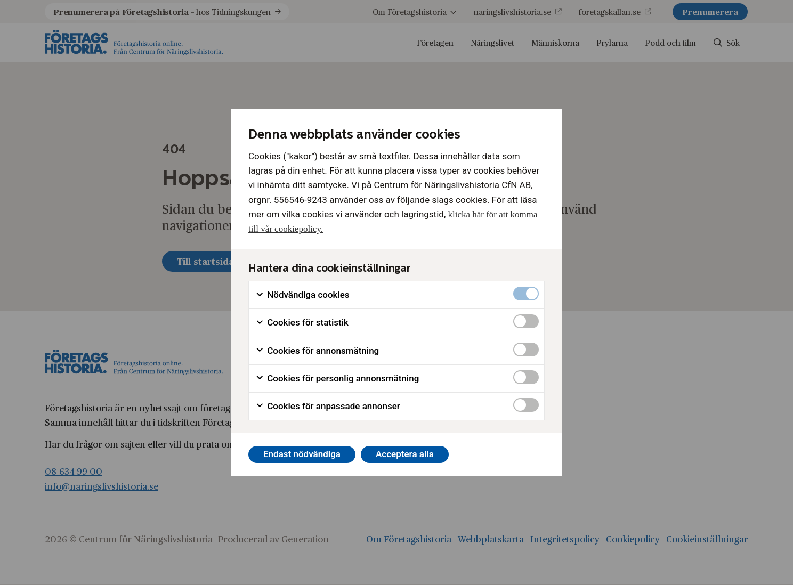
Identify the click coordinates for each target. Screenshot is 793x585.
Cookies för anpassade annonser (327, 406)
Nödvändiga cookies (302, 294)
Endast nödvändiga (302, 454)
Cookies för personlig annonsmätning (337, 378)
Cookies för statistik (302, 322)
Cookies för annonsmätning (317, 350)
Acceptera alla (405, 454)
